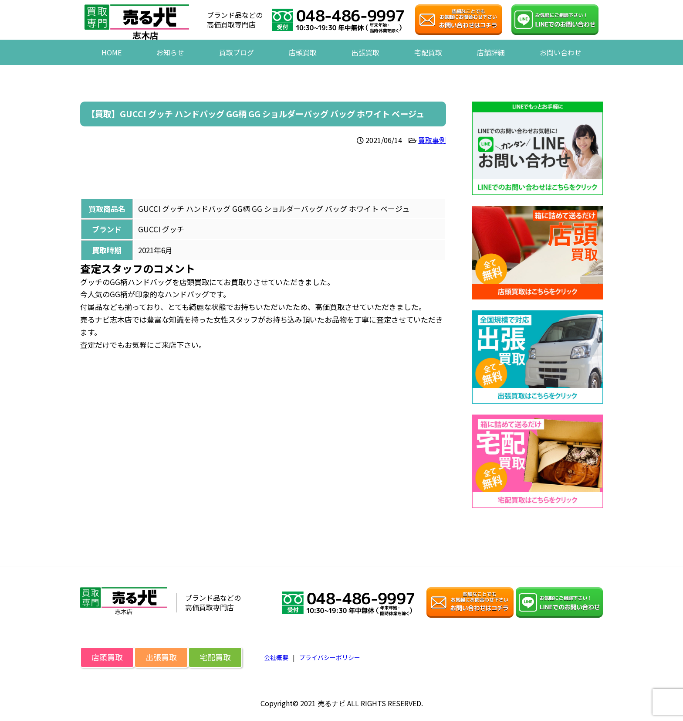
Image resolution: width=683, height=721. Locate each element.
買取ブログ (236, 65)
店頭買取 (303, 65)
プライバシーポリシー (329, 657)
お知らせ (170, 65)
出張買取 (365, 65)
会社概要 (276, 657)
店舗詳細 (491, 65)
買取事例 (432, 140)
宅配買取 (428, 65)
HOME (111, 65)
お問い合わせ (561, 65)
